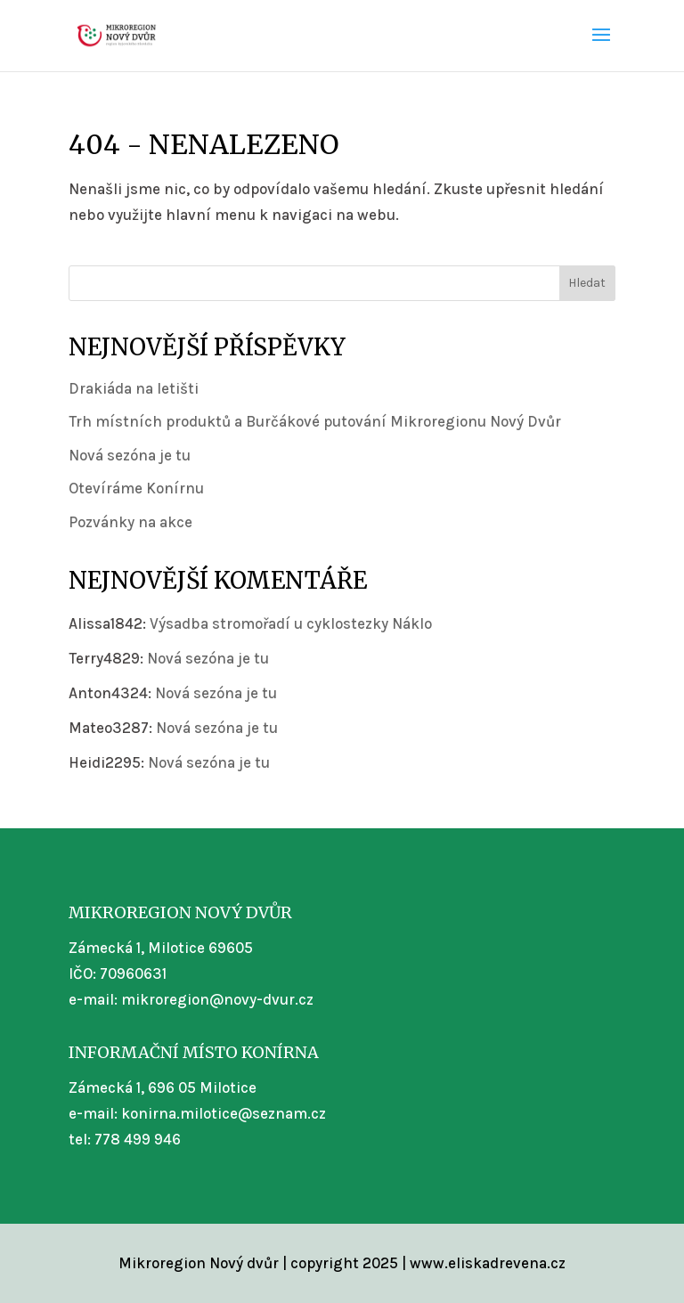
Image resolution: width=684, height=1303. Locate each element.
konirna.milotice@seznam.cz (223, 1113)
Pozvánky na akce (130, 522)
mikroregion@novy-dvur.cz (217, 999)
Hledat (587, 282)
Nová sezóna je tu (130, 455)
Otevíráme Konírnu (136, 488)
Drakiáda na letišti (134, 388)
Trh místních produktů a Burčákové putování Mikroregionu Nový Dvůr (315, 421)
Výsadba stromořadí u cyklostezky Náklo (291, 623)
